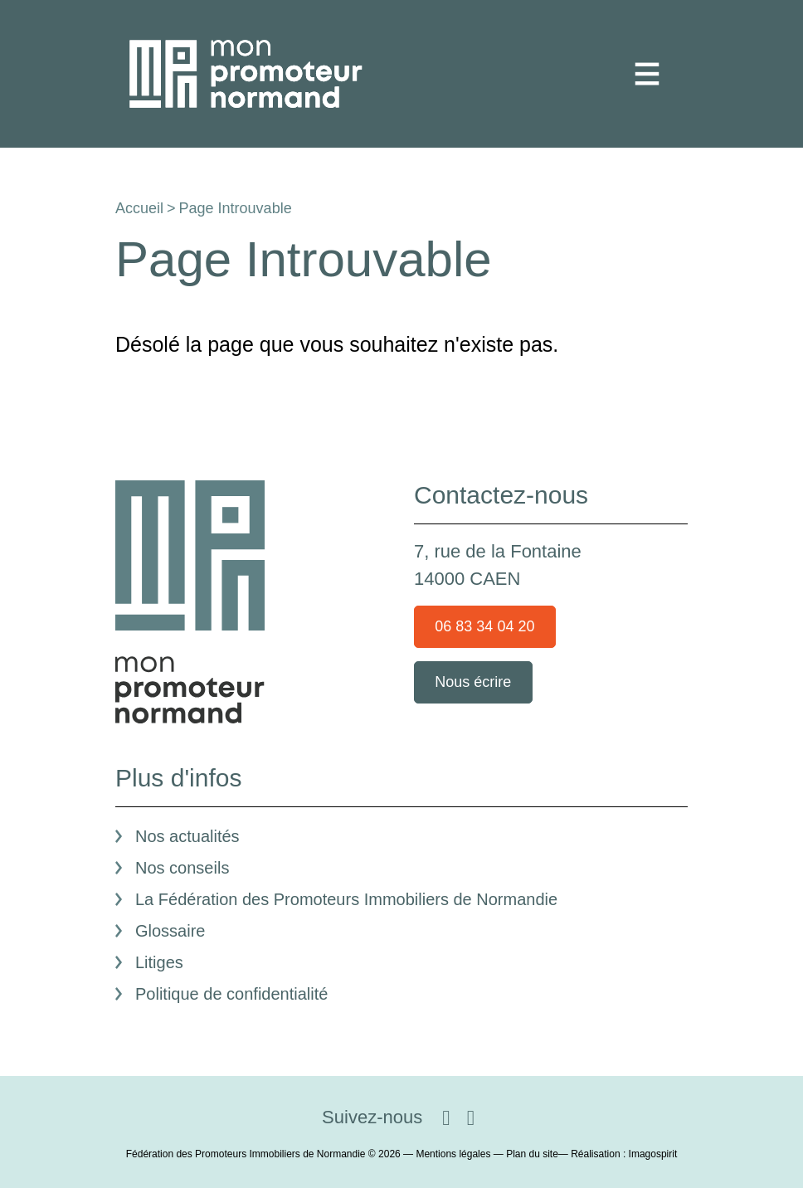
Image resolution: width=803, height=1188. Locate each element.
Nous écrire (473, 682)
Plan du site (532, 1154)
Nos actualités (187, 836)
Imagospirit (653, 1154)
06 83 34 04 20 (484, 626)
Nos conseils (182, 868)
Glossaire (170, 931)
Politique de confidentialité (231, 994)
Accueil (139, 208)
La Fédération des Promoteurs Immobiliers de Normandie (346, 899)
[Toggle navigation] (647, 74)
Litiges (159, 962)
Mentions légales (453, 1154)
